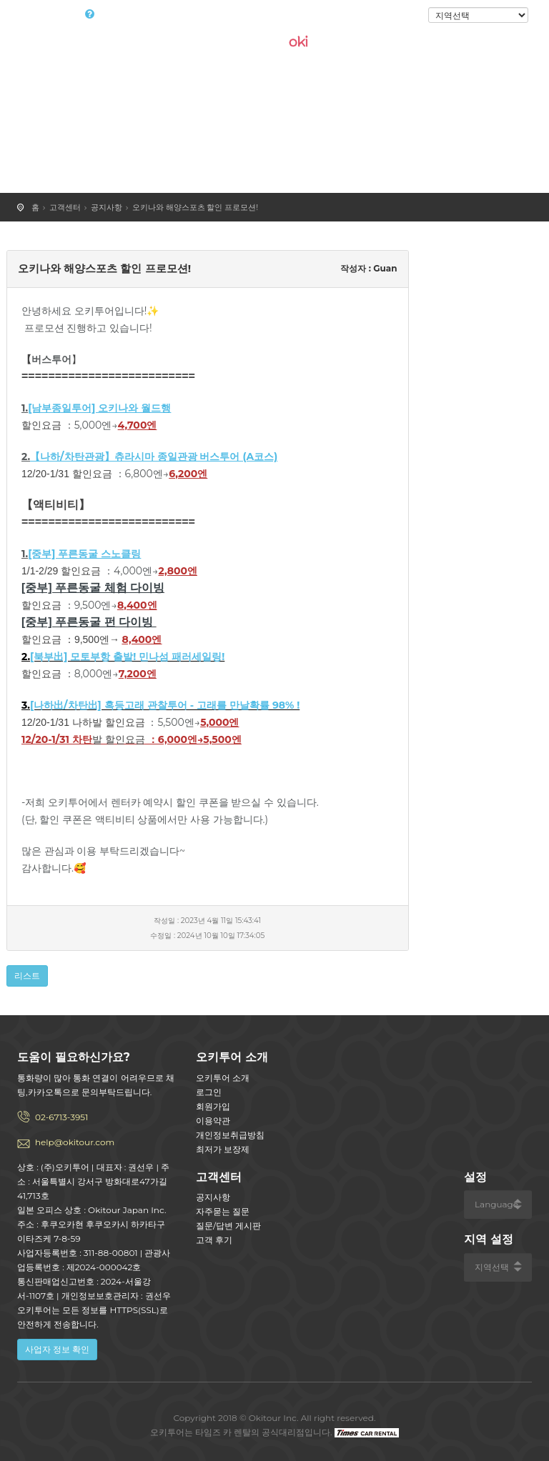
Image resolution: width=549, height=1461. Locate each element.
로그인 (404, 16)
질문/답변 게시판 (228, 1225)
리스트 (27, 975)
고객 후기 (214, 1240)
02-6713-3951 (61, 1117)
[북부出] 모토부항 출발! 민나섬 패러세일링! (127, 656)
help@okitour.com (74, 1142)
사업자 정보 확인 (57, 1349)
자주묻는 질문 (222, 1211)
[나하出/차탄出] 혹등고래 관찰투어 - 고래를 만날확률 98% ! (165, 705)
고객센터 (65, 207)
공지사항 (106, 207)
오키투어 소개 (222, 1077)
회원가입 (213, 1106)
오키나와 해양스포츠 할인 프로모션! (195, 207)
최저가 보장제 (222, 1149)
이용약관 (213, 1120)
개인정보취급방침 (230, 1135)
